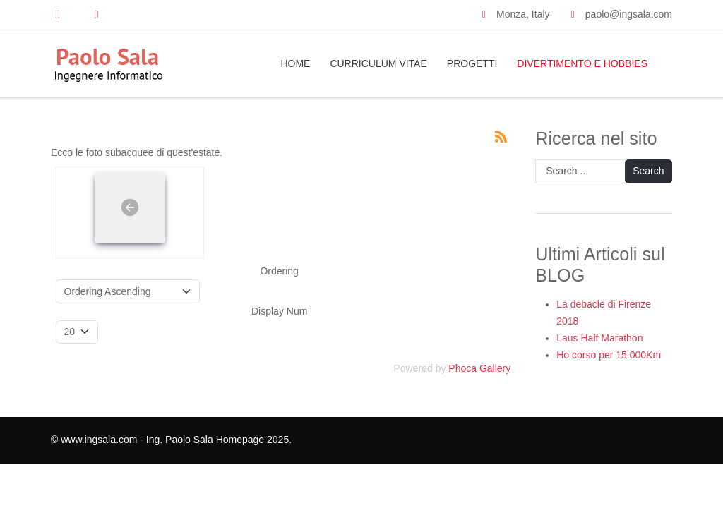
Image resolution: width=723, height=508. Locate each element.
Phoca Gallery (479, 368)
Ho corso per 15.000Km (608, 355)
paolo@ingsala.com (628, 14)
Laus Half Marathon (599, 338)
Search (648, 170)
